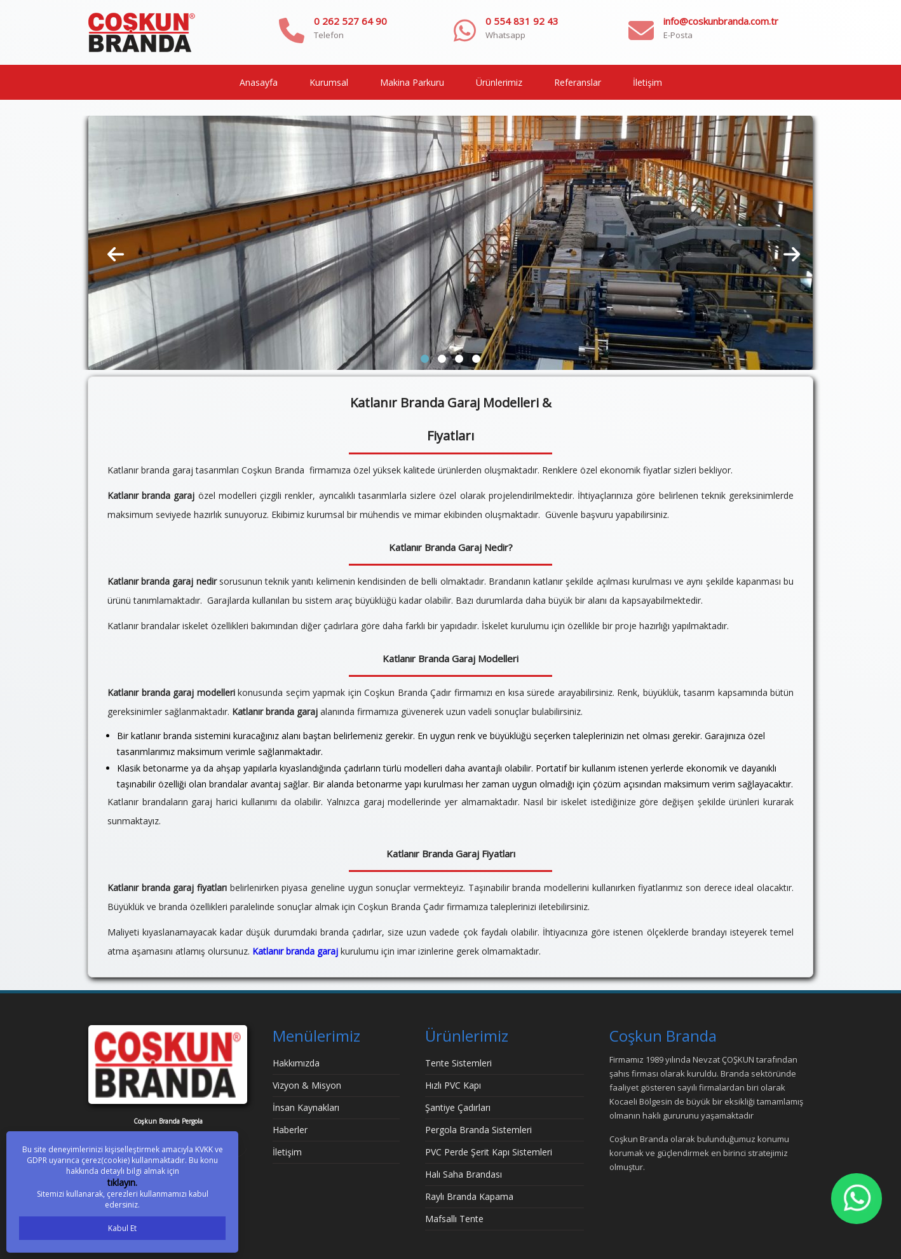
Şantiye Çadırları (458, 1107)
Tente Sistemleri (458, 1063)
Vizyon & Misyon (307, 1085)
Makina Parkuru (412, 82)
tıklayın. (122, 1182)
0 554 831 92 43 (522, 21)
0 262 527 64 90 (350, 21)
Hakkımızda (296, 1063)
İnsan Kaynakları (306, 1107)
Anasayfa (259, 82)
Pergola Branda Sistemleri (478, 1130)
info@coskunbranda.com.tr (720, 21)
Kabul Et (122, 1228)
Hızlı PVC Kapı (453, 1085)
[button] (424, 358)
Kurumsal (328, 82)
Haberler (290, 1130)
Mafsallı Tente (454, 1219)
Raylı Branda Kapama (469, 1196)
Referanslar (577, 82)
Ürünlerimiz (499, 82)
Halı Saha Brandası (463, 1174)
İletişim (647, 82)
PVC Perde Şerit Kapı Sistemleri (488, 1152)
